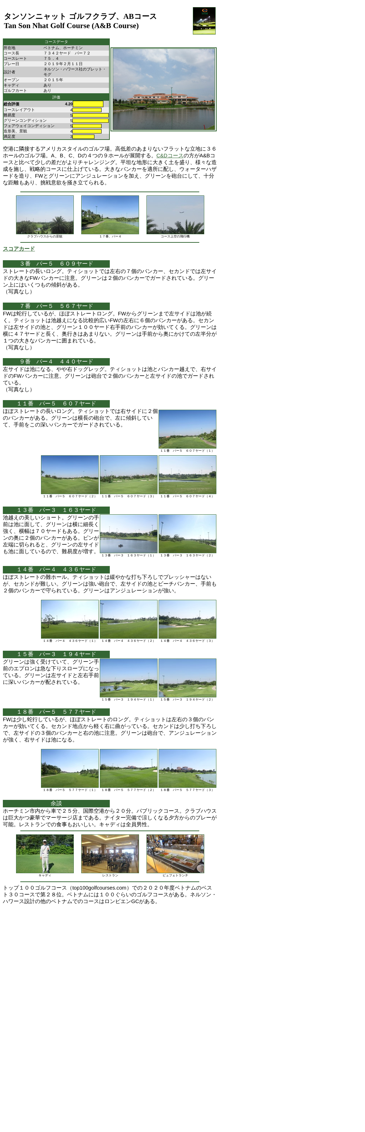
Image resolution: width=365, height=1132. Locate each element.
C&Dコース (170, 155)
